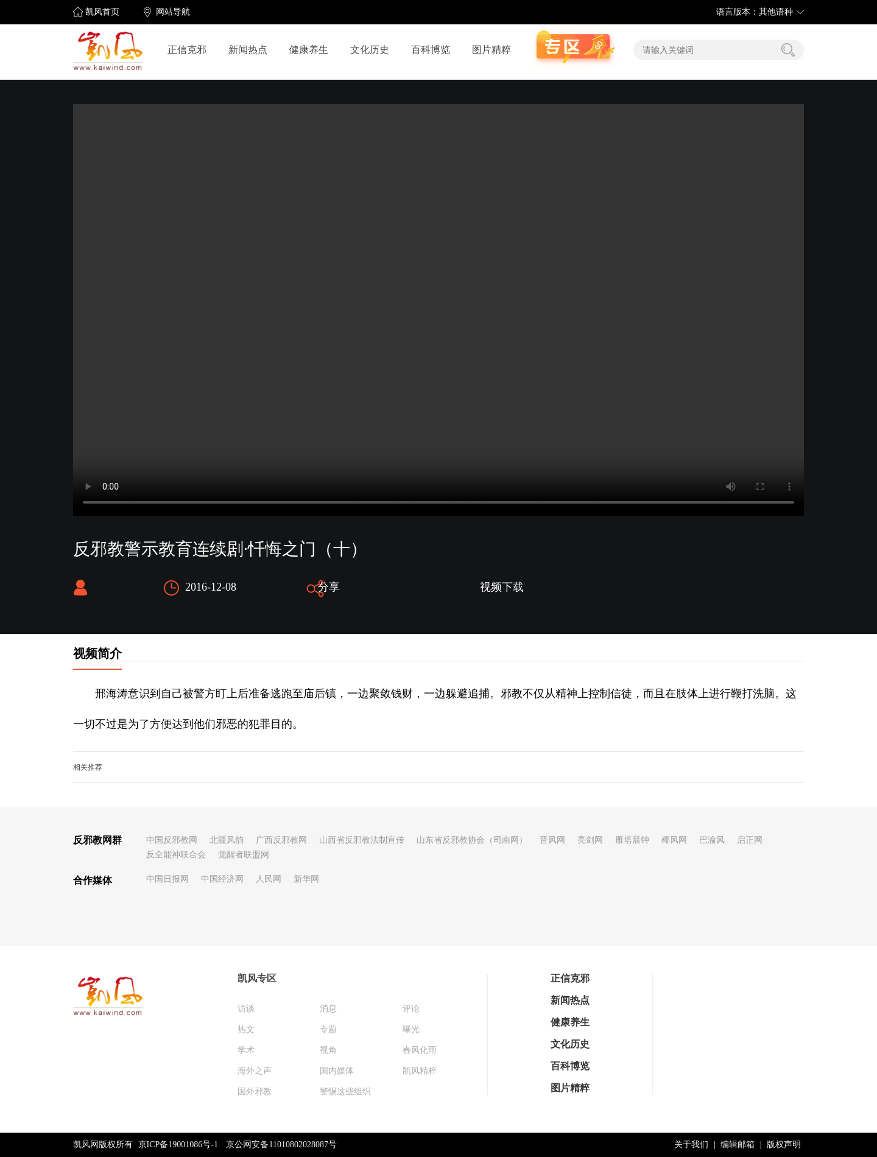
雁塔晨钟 (632, 840)
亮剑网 (590, 840)
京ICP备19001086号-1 (178, 1144)
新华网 (306, 879)
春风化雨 (420, 1050)
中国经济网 (222, 879)
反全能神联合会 (176, 854)
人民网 (268, 879)
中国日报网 (167, 879)
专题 (328, 1029)
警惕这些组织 (345, 1091)
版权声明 (784, 1144)
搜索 (788, 50)
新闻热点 (247, 49)
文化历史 (369, 49)
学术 (246, 1050)
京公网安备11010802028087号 (281, 1144)
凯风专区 (257, 978)
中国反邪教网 (171, 840)
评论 (411, 1008)
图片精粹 (491, 49)
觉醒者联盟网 (243, 854)
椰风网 (674, 840)
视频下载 (502, 587)
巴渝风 (712, 840)
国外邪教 (255, 1091)
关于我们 (691, 1144)
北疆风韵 (227, 840)
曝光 (411, 1029)
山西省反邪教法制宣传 (361, 840)
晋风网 (552, 840)
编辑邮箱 (737, 1144)
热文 (246, 1029)
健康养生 (308, 49)
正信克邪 (186, 49)
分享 (329, 587)
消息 (328, 1008)
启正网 (750, 840)
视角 (328, 1050)
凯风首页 (102, 11)
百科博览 (430, 49)
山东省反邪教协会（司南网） (472, 840)
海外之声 (255, 1070)
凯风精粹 (420, 1070)
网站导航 (173, 11)
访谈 (246, 1008)
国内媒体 (337, 1070)
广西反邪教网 (281, 840)
